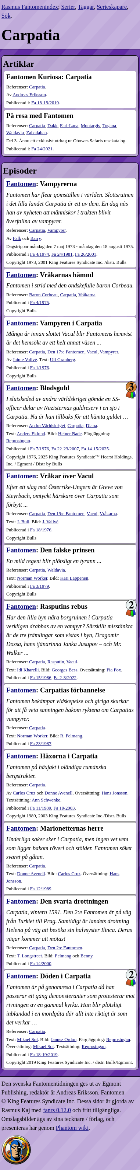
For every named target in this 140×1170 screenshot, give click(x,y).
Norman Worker (32, 578)
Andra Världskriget (47, 425)
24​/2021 (42, 148)
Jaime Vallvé (25, 359)
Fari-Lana (69, 125)
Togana (109, 125)
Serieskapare (112, 7)
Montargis (90, 125)
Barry (35, 238)
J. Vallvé (50, 521)
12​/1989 (40, 888)
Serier (68, 7)
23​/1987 (40, 743)
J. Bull (23, 521)
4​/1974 (39, 254)
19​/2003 (64, 808)
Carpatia (37, 87)
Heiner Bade (70, 433)
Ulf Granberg (62, 359)
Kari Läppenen (74, 578)
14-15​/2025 (95, 448)
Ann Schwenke (46, 800)
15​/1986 (40, 677)
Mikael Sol (27, 1039)
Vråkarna (87, 294)
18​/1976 (40, 529)
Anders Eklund (31, 433)
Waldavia (15, 132)
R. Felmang (71, 735)
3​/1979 (39, 586)
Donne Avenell (58, 793)
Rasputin (55, 661)
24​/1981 (62, 254)
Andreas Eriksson (29, 94)
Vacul (92, 352)
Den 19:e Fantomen (66, 513)
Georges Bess (65, 670)
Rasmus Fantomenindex (29, 7)
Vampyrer (56, 230)
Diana (91, 425)
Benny (86, 955)
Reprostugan (18, 440)
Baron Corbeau (43, 294)
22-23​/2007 (65, 448)
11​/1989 (40, 808)
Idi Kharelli (28, 670)
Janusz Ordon (63, 1039)
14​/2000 (40, 963)
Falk (17, 238)
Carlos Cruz (24, 793)
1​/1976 (39, 367)
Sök (6, 16)
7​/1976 (39, 448)
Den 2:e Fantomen (64, 947)
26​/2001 (85, 254)
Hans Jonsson (115, 793)
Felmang (63, 955)
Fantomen (21, 184)
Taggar (86, 7)
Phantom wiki (72, 1128)
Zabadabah (36, 132)
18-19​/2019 (45, 102)
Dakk (52, 125)
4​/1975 (39, 302)
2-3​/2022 (65, 677)
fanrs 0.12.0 (57, 1110)
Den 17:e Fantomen (66, 352)
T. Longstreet (29, 955)
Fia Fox (114, 670)
